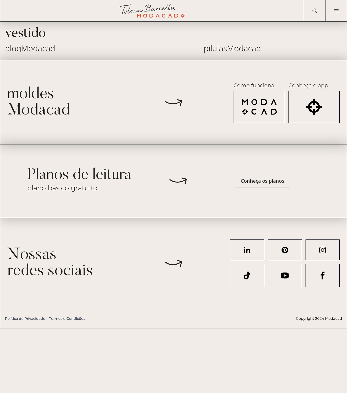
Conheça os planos (262, 180)
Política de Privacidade (25, 318)
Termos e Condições (67, 318)
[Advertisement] (134, 360)
